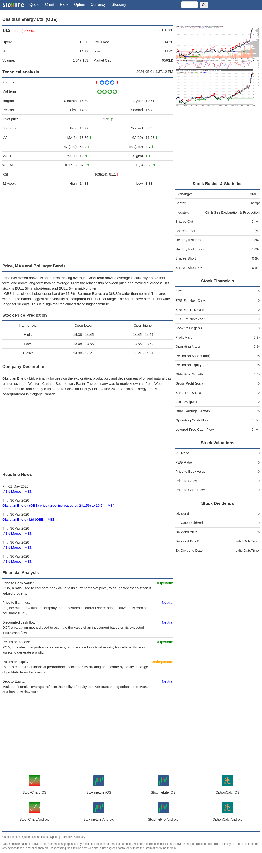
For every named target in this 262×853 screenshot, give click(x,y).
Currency (98, 5)
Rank (64, 5)
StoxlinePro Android (163, 819)
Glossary (118, 5)
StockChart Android (35, 819)
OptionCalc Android (227, 819)
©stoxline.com (11, 837)
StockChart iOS (34, 792)
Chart (49, 5)
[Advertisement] (87, 224)
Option (79, 5)
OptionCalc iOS (227, 792)
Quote (34, 5)
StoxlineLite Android (98, 819)
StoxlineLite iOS (98, 792)
